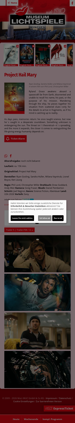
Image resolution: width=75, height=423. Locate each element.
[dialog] (37, 211)
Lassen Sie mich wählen (22, 218)
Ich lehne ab (45, 218)
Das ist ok (58, 218)
